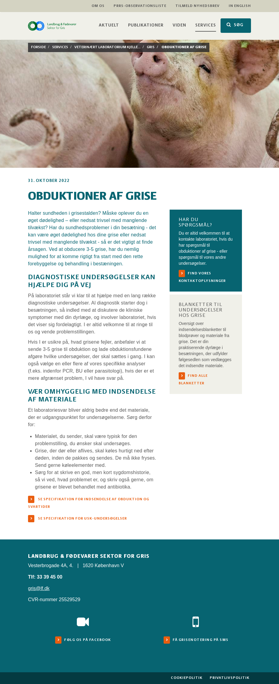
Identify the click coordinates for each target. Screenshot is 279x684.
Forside (38, 47)
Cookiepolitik (186, 678)
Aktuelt (109, 25)
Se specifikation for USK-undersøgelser (82, 518)
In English (240, 6)
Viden (179, 25)
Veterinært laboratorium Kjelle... (107, 47)
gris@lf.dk (38, 588)
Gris (151, 47)
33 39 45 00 (49, 576)
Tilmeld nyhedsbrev (197, 6)
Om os (98, 6)
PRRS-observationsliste (140, 6)
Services (205, 25)
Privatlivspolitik (229, 678)
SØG (235, 24)
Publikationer (146, 25)
